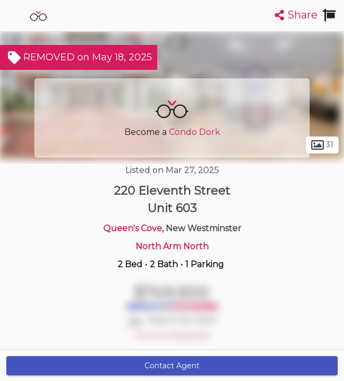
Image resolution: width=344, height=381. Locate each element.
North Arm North (172, 246)
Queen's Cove (132, 228)
